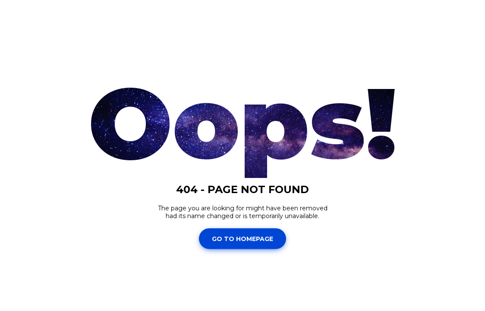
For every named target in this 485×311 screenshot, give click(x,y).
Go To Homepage (242, 238)
